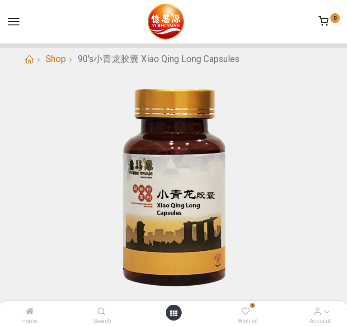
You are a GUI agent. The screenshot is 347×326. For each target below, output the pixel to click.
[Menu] (13, 21)
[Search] (101, 311)
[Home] (30, 311)
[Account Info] (317, 311)
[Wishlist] (245, 311)
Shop (56, 58)
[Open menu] (173, 313)
